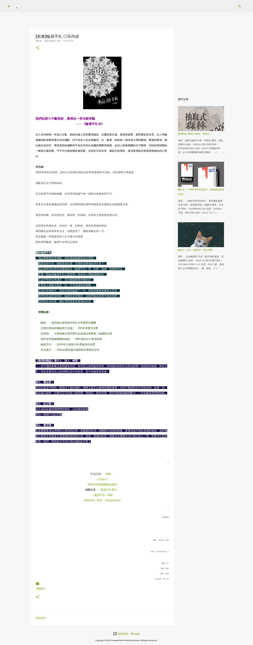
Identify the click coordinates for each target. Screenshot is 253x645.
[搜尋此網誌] (228, 6)
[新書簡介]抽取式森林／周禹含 (194, 134)
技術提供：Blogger (126, 633)
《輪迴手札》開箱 (102, 495)
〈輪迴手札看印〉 (108, 489)
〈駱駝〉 (109, 473)
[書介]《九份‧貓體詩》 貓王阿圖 (195, 250)
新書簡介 (41, 589)
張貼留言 (41, 617)
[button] (38, 48)
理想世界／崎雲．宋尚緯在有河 (102, 500)
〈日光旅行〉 (102, 479)
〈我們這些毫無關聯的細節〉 (102, 484)
